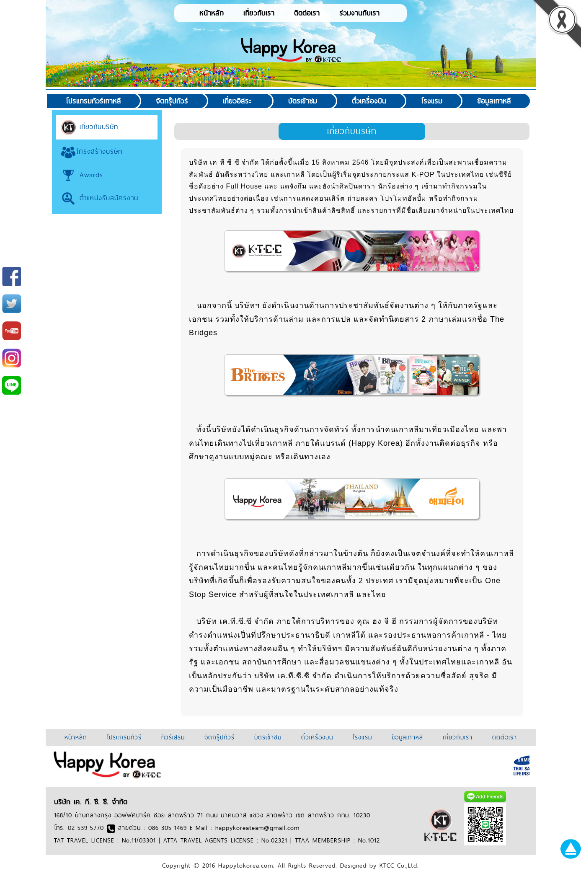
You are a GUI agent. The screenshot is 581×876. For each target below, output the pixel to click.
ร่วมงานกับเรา (359, 13)
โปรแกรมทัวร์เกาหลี (93, 101)
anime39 (401, 701)
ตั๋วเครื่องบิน (369, 101)
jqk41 (347, 701)
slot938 (228, 701)
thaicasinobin (316, 701)
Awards (81, 175)
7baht (425, 701)
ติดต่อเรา (307, 13)
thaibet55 (371, 701)
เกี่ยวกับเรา (258, 13)
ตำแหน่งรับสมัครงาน (99, 198)
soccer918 (257, 701)
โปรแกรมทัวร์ (124, 737)
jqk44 (284, 701)
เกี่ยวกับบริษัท (89, 126)
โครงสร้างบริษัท (91, 151)
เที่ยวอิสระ (237, 101)
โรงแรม (431, 101)
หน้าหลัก (211, 13)
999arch (202, 701)
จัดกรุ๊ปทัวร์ (172, 101)
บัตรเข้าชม (302, 101)
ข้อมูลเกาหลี (494, 101)
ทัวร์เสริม (173, 737)
